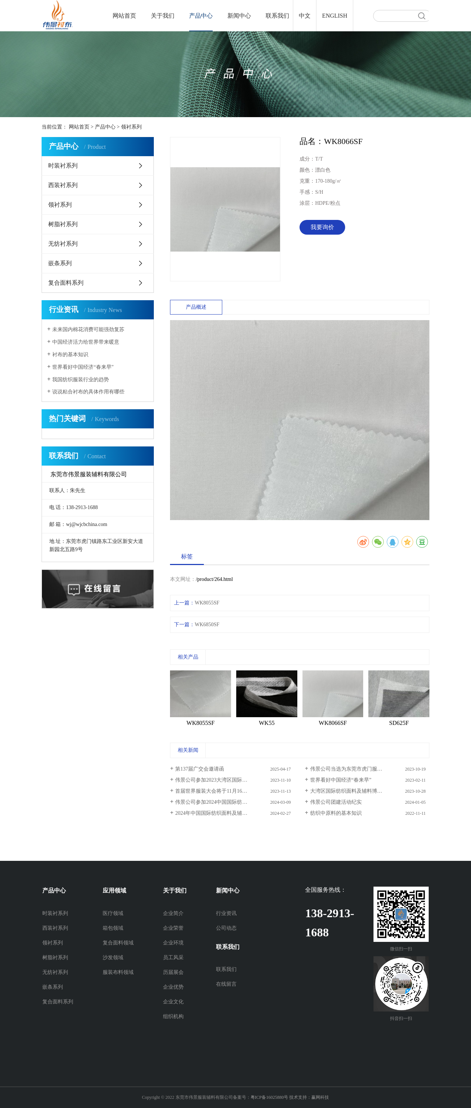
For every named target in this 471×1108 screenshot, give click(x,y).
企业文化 (173, 1001)
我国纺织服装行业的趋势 (80, 379)
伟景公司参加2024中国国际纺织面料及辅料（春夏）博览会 (234, 802)
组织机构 (173, 1016)
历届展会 (173, 972)
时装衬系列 (63, 165)
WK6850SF (207, 624)
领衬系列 (131, 127)
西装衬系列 (63, 185)
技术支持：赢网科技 (309, 1097)
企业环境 (173, 943)
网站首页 (124, 16)
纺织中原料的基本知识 (336, 813)
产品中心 (201, 16)
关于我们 (162, 16)
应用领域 (114, 890)
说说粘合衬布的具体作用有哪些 (88, 392)
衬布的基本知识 (70, 354)
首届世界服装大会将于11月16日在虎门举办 (224, 791)
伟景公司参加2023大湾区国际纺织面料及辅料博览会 (234, 780)
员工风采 (173, 957)
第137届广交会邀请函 (199, 769)
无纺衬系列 (63, 244)
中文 (305, 16)
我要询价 (322, 227)
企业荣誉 (173, 928)
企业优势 (173, 987)
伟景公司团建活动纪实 (336, 802)
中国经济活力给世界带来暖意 (85, 342)
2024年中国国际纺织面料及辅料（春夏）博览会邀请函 (234, 813)
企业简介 (173, 913)
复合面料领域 (118, 943)
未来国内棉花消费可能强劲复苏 (88, 329)
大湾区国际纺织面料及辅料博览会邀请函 (356, 791)
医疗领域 (113, 913)
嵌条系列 (60, 263)
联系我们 (277, 16)
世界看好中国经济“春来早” (82, 367)
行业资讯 (226, 913)
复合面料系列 (66, 283)
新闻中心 (239, 16)
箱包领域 (113, 928)
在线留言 (226, 984)
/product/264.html (214, 579)
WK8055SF (207, 603)
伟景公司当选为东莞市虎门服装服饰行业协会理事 (367, 769)
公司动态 (226, 928)
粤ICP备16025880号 (269, 1097)
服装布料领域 (118, 972)
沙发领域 (113, 957)
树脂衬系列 (63, 224)
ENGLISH (334, 16)
